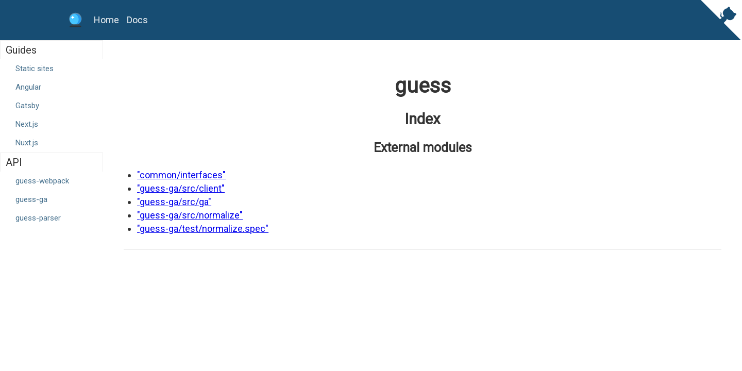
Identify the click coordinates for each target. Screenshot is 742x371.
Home (106, 19)
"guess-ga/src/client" (181, 188)
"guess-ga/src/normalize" (190, 215)
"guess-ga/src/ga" (174, 201)
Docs (137, 19)
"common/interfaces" (181, 175)
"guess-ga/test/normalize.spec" (202, 228)
